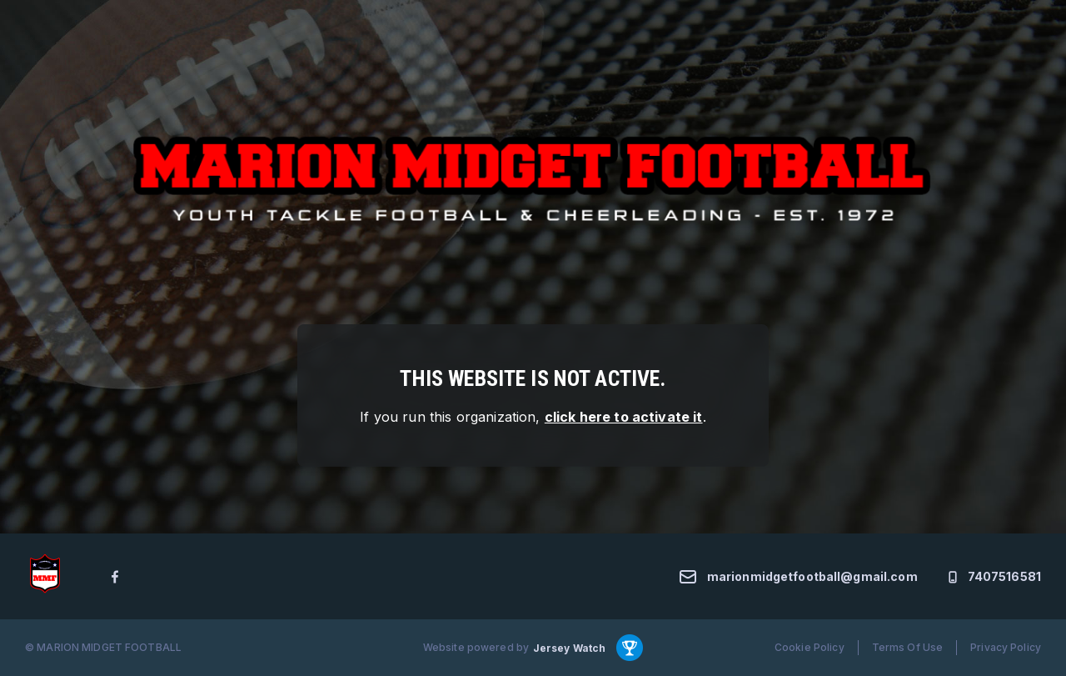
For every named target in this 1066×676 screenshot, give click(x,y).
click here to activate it (624, 416)
